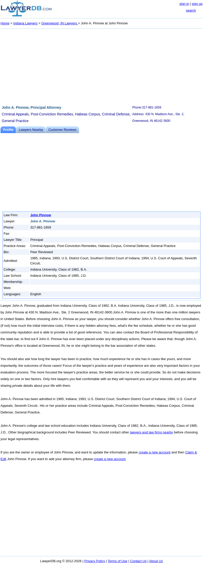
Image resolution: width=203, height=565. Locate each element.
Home (5, 23)
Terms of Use (118, 561)
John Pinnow (40, 215)
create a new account (154, 452)
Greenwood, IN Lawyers (59, 23)
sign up (197, 4)
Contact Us (138, 561)
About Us (156, 561)
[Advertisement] (101, 66)
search (191, 10)
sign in (184, 4)
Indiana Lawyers (25, 23)
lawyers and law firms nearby (151, 432)
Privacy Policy (94, 561)
